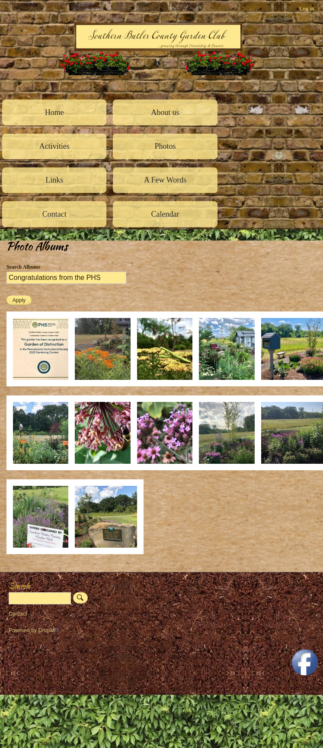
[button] (43, 384)
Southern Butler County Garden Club (21, 80)
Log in (306, 8)
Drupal (49, 630)
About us (165, 112)
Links (54, 180)
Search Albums (23, 267)
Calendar (165, 214)
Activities (54, 146)
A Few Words (165, 180)
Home (54, 112)
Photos (165, 146)
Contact (54, 214)
